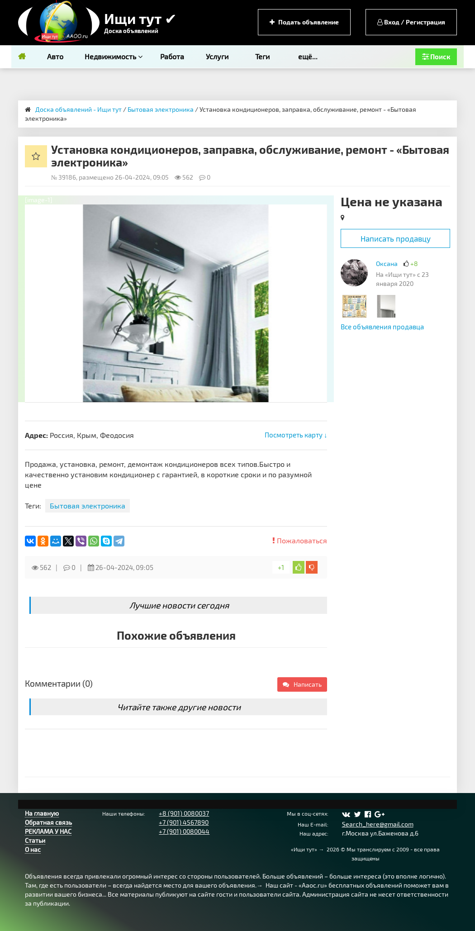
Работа (172, 56)
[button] (319, 212)
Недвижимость (113, 56)
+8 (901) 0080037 (184, 813)
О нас (33, 849)
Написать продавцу (396, 238)
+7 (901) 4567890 (184, 822)
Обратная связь (48, 822)
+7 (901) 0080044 (184, 831)
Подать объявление (304, 22)
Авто (55, 56)
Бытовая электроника (161, 109)
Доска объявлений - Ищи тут (78, 109)
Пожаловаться (299, 540)
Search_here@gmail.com (377, 824)
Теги (262, 56)
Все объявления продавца (382, 327)
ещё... (308, 56)
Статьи (35, 840)
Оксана (387, 263)
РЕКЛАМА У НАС (48, 831)
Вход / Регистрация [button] (411, 22)
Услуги (217, 56)
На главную (42, 813)
